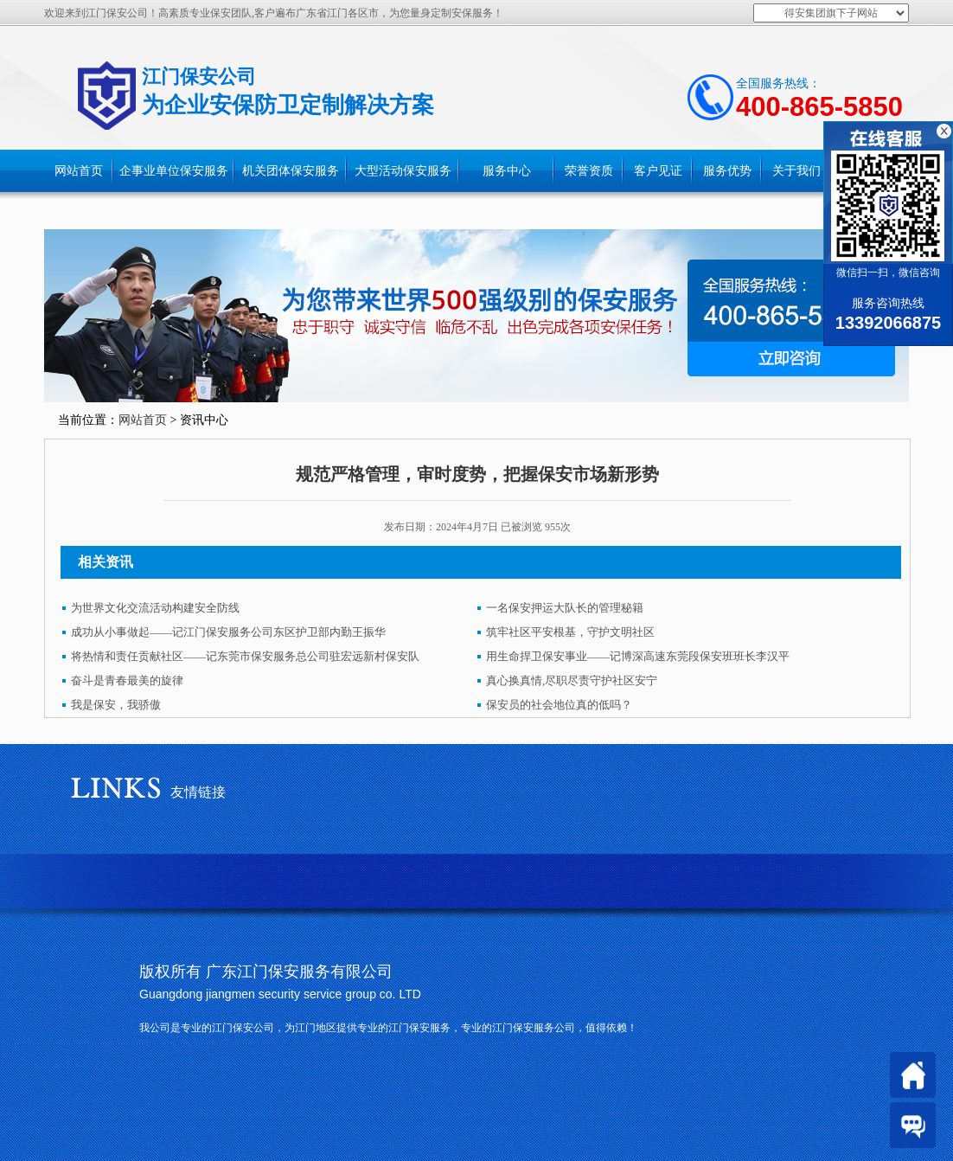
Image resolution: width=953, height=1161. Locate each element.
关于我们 (796, 170)
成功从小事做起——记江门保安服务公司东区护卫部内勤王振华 (228, 631)
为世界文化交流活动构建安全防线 (155, 607)
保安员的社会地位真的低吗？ (559, 704)
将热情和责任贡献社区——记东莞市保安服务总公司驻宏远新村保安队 (245, 656)
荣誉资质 (589, 170)
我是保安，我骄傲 (116, 704)
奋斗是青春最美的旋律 (127, 680)
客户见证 (658, 170)
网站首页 (78, 170)
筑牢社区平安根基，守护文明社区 (570, 631)
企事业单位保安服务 (173, 170)
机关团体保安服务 (290, 170)
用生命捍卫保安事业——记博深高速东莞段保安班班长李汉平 (638, 656)
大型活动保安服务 (403, 170)
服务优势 (727, 170)
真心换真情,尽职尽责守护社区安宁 (571, 680)
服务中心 (507, 170)
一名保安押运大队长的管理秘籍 (564, 607)
